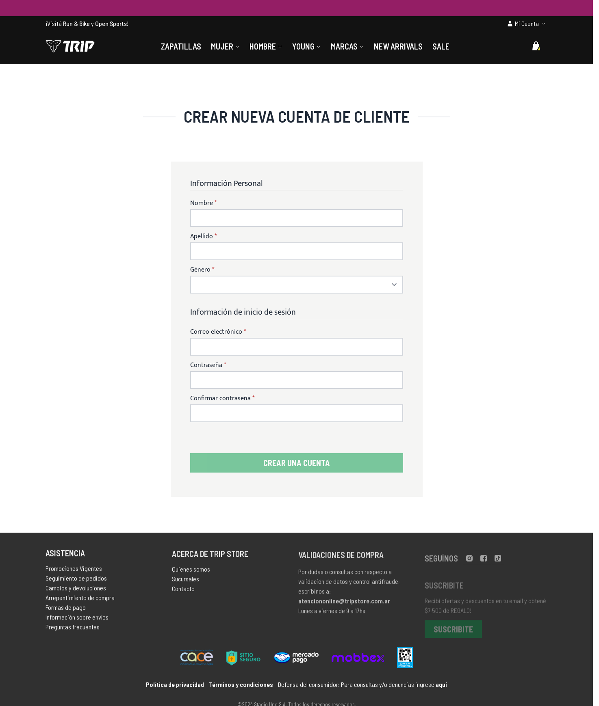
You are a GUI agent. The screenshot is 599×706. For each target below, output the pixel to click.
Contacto (183, 592)
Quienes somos (191, 572)
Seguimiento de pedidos (76, 580)
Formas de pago (66, 609)
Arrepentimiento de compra (80, 600)
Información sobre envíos (77, 619)
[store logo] (70, 46)
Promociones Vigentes (74, 570)
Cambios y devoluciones (76, 590)
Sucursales (185, 582)
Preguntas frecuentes (73, 629)
